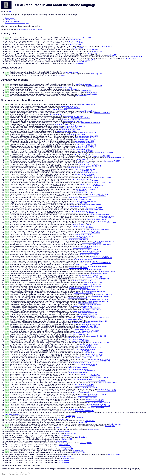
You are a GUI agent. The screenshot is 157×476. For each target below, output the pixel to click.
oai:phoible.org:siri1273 (94, 86)
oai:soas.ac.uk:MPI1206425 (90, 374)
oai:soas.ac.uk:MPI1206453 (100, 318)
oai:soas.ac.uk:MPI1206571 (96, 196)
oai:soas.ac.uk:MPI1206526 (89, 261)
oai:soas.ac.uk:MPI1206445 (92, 304)
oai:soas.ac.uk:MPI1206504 (82, 226)
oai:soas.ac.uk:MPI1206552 (93, 186)
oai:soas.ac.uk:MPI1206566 (99, 214)
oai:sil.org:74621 (136, 56)
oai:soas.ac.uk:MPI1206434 (96, 394)
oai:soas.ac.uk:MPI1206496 (92, 277)
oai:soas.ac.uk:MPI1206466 (96, 336)
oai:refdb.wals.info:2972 (88, 111)
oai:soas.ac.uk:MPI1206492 (92, 269)
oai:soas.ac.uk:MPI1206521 (89, 253)
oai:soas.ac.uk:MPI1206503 (81, 224)
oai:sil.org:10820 (96, 74)
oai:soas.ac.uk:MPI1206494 (97, 266)
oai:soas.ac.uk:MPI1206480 (86, 349)
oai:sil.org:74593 (76, 44)
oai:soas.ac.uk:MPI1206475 (90, 331)
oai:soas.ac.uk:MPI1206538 (83, 154)
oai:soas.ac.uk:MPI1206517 (102, 244)
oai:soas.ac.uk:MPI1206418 (77, 367)
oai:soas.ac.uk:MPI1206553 (85, 192)
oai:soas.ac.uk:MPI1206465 (80, 341)
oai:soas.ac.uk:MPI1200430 (74, 409)
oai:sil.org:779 (70, 416)
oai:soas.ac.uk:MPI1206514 (82, 248)
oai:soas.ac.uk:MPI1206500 (106, 223)
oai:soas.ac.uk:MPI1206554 (98, 194)
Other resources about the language (17, 23)
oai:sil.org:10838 (73, 89)
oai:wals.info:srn (81, 96)
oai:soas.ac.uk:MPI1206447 (98, 301)
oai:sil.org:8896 (110, 426)
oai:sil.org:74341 (68, 458)
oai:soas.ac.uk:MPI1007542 (85, 143)
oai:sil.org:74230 (65, 456)
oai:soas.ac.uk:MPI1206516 (91, 243)
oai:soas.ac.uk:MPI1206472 (82, 333)
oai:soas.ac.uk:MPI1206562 (94, 208)
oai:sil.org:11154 (66, 447)
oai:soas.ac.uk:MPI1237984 (71, 129)
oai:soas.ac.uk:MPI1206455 (89, 314)
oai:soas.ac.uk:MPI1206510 (78, 239)
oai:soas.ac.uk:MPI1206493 (107, 271)
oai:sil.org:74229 (61, 75)
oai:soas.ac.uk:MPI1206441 (98, 299)
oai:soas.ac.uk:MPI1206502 (90, 231)
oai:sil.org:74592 (78, 43)
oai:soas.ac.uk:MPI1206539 (101, 156)
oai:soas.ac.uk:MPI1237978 (64, 124)
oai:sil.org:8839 (92, 94)
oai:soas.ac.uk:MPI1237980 (68, 128)
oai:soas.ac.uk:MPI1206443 (100, 296)
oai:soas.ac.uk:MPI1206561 (76, 206)
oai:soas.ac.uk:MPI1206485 (84, 357)
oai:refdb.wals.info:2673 (72, 108)
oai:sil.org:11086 (66, 439)
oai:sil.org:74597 (77, 48)
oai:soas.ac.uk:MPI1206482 (84, 346)
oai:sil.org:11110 (61, 441)
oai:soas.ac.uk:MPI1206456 (81, 323)
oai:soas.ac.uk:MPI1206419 (88, 366)
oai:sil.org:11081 (81, 437)
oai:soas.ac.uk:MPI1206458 (74, 319)
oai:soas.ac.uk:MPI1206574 (84, 141)
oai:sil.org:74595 (106, 46)
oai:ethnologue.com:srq (57, 114)
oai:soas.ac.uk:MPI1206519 (81, 234)
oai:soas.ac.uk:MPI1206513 (90, 246)
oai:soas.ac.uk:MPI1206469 (89, 344)
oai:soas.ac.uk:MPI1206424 (78, 372)
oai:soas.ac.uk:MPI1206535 (86, 146)
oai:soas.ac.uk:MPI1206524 (91, 251)
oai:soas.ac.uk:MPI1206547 (87, 162)
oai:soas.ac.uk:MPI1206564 (91, 204)
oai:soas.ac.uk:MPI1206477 (87, 364)
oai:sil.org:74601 (92, 53)
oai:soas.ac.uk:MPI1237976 (75, 126)
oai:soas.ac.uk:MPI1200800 (84, 411)
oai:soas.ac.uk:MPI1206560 (102, 177)
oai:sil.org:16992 (78, 451)
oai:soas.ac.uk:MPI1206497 (99, 279)
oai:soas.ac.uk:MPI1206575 (88, 136)
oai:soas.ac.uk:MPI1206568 (81, 211)
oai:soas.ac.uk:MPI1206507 (102, 221)
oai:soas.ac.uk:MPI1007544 (86, 144)
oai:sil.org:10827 (93, 429)
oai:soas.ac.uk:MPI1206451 (88, 289)
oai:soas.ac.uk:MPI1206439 (85, 386)
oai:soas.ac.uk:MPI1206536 (85, 148)
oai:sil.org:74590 (76, 39)
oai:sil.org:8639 (92, 92)
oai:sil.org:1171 (63, 419)
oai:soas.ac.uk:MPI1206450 (78, 288)
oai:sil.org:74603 (112, 55)
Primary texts (9, 18)
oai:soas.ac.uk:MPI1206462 (82, 306)
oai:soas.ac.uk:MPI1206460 (91, 309)
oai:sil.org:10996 (70, 433)
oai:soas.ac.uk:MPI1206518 (90, 233)
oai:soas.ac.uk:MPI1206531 (114, 157)
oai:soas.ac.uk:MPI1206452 (85, 316)
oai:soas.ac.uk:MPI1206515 (104, 241)
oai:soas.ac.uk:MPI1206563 (78, 203)
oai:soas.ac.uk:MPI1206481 (82, 351)
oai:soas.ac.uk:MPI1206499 (88, 275)
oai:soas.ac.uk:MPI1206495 (78, 268)
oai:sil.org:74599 (92, 49)
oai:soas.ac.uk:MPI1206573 (86, 139)
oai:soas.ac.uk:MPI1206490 (81, 281)
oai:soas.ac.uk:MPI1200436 (96, 404)
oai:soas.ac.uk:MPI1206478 (100, 359)
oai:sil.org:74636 (82, 61)
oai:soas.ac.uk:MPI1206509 (101, 218)
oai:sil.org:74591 (75, 41)
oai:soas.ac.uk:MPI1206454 (87, 313)
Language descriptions (12, 21)
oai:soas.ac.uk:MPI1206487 (94, 354)
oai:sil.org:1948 (83, 422)
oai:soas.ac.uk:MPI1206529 (102, 258)
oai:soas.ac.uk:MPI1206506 (96, 219)
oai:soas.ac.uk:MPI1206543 (90, 172)
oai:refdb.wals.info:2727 (61, 109)
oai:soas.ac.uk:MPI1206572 (78, 197)
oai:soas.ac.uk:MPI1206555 (85, 189)
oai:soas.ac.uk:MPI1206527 (101, 263)
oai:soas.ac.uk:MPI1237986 (87, 133)
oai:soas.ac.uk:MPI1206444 (87, 303)
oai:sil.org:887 (81, 417)
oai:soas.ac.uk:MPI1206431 (82, 392)
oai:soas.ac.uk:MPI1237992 (73, 116)
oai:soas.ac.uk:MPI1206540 (82, 171)
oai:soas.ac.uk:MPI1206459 (97, 321)
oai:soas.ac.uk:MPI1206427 (78, 369)
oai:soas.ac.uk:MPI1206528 (99, 256)
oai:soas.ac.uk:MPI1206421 (107, 382)
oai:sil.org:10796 (66, 87)
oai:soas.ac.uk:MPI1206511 (85, 236)
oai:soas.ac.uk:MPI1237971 (90, 123)
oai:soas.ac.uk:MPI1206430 (106, 391)
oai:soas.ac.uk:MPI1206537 (104, 153)
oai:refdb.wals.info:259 (87, 104)
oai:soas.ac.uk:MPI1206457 (91, 324)
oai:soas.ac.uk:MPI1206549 (91, 166)
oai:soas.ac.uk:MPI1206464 (78, 339)
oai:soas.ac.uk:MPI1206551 (90, 184)
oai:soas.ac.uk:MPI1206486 (94, 352)
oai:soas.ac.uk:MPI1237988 (66, 131)
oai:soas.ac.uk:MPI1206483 (93, 347)
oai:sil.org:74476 (64, 462)
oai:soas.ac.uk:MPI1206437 (107, 389)
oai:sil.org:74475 (64, 460)
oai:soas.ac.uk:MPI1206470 (86, 326)
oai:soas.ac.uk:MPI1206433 (95, 399)
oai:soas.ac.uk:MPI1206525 (83, 259)
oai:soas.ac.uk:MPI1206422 (98, 377)
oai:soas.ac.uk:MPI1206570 (82, 199)
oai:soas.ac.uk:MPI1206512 (78, 238)
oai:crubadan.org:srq (72, 72)
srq (10, 11)
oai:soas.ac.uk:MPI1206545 (77, 167)
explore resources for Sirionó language (29, 29)
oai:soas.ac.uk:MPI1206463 (91, 308)
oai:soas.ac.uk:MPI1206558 (103, 182)
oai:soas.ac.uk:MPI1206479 (100, 361)
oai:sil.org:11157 (67, 449)
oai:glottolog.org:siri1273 (84, 84)
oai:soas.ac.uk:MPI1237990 (80, 118)
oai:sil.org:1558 (90, 421)
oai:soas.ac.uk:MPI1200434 (100, 406)
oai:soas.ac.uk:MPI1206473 (78, 334)
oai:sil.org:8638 (86, 91)
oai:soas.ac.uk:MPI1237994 (73, 121)
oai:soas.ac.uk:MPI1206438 (84, 384)
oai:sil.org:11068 (64, 435)
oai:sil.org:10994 (65, 431)
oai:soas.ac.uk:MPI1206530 (112, 161)
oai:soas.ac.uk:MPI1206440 (77, 298)
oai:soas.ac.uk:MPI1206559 (81, 179)
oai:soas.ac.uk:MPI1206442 (105, 294)
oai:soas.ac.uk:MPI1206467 (77, 338)
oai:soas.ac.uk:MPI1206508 (105, 216)
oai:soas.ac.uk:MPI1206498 (99, 273)
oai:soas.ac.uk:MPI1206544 (84, 174)
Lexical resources (11, 19)
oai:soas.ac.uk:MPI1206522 (88, 254)
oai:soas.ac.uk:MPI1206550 (88, 187)
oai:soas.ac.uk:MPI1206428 (85, 371)
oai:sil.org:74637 (78, 63)
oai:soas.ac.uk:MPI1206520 (84, 264)
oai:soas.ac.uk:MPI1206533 (82, 149)
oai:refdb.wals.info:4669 (102, 113)
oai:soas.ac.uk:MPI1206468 (101, 342)
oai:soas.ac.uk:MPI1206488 (92, 284)
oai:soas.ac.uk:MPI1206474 (81, 329)
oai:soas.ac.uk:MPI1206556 (77, 191)
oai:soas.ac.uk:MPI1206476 (81, 362)
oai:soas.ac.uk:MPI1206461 (81, 311)
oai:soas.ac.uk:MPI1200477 (100, 402)
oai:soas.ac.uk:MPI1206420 (97, 381)
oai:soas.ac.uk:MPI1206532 (83, 159)
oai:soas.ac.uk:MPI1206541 (85, 176)
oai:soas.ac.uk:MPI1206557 (90, 181)
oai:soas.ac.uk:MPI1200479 (94, 401)
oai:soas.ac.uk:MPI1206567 (94, 209)
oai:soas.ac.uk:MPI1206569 (86, 201)
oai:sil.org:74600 (97, 51)
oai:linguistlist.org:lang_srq (14, 414)
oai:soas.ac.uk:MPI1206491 (93, 282)
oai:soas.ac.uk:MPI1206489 (91, 286)
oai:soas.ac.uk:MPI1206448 (95, 291)
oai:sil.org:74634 (90, 60)
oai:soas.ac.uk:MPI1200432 (97, 407)
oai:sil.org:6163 (116, 424)
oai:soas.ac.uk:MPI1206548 (88, 164)
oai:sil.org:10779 (61, 427)
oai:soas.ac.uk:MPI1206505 (84, 228)
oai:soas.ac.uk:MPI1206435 (87, 396)
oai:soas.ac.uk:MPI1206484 (92, 356)
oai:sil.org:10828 (85, 38)
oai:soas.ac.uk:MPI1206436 (87, 387)
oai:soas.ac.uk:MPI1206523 (88, 249)
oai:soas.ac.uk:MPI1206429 (90, 376)
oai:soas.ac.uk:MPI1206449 (83, 293)
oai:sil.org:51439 (114, 454)
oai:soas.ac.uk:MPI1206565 (87, 213)
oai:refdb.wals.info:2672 (69, 106)
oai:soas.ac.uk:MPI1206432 (86, 397)
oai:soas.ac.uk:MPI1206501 (100, 229)
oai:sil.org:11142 (64, 445)
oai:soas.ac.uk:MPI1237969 (76, 134)
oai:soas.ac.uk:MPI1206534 (86, 151)
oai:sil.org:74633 (130, 58)
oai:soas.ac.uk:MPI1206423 (83, 379)
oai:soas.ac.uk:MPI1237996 (70, 119)
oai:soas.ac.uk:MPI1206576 (84, 138)
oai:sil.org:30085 (79, 452)
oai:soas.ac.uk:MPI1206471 (89, 328)
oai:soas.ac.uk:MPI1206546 (85, 169)
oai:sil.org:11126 (86, 443)
